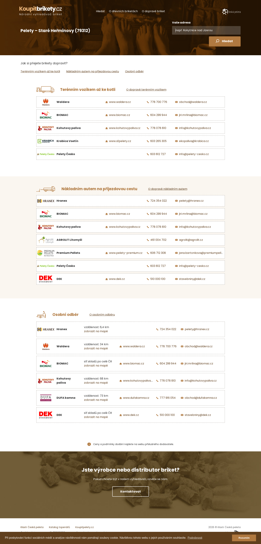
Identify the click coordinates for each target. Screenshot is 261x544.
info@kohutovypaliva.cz (195, 128)
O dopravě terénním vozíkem (146, 90)
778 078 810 (158, 128)
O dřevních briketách (123, 11)
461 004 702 (158, 240)
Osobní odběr (134, 71)
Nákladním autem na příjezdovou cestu (92, 71)
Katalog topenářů (59, 527)
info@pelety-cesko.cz (194, 154)
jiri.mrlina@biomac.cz (193, 115)
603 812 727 (158, 154)
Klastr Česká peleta (32, 527)
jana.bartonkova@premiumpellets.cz (204, 253)
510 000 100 (157, 279)
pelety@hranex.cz (191, 201)
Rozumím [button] (244, 537)
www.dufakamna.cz (136, 398)
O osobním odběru (102, 315)
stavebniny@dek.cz (192, 279)
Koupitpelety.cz (84, 527)
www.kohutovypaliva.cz (124, 128)
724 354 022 (158, 201)
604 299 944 (158, 115)
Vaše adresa (181, 23)
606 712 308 (158, 253)
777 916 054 (168, 398)
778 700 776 (158, 102)
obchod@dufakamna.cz (201, 398)
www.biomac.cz (119, 115)
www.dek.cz (117, 279)
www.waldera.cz (120, 102)
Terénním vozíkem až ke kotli (40, 71)
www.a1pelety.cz (120, 141)
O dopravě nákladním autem (167, 189)
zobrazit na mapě (96, 331)
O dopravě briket (153, 11)
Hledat (100, 11)
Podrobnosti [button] (195, 537)
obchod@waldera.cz (193, 102)
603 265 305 (158, 141)
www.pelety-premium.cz (125, 253)
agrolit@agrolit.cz (191, 240)
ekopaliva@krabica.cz (194, 141)
